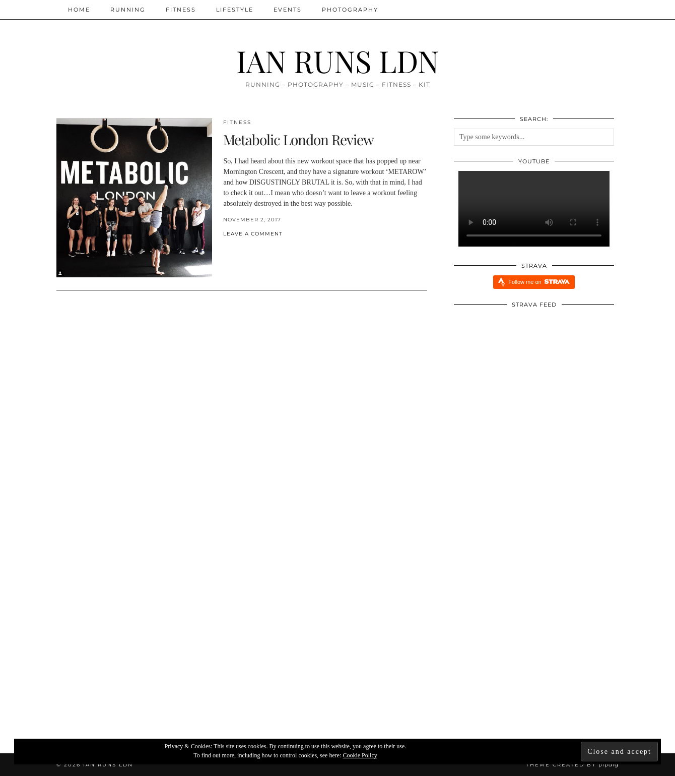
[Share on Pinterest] (235, 250)
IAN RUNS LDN (337, 60)
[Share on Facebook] (225, 250)
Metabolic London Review (298, 139)
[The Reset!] (150, 646)
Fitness (181, 9)
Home (79, 9)
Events (288, 9)
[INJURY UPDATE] (525, 646)
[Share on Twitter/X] (230, 250)
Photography (350, 9)
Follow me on (538, 281)
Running (128, 9)
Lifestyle (234, 9)
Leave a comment (253, 233)
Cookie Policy (360, 755)
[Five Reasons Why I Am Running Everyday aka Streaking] (338, 646)
